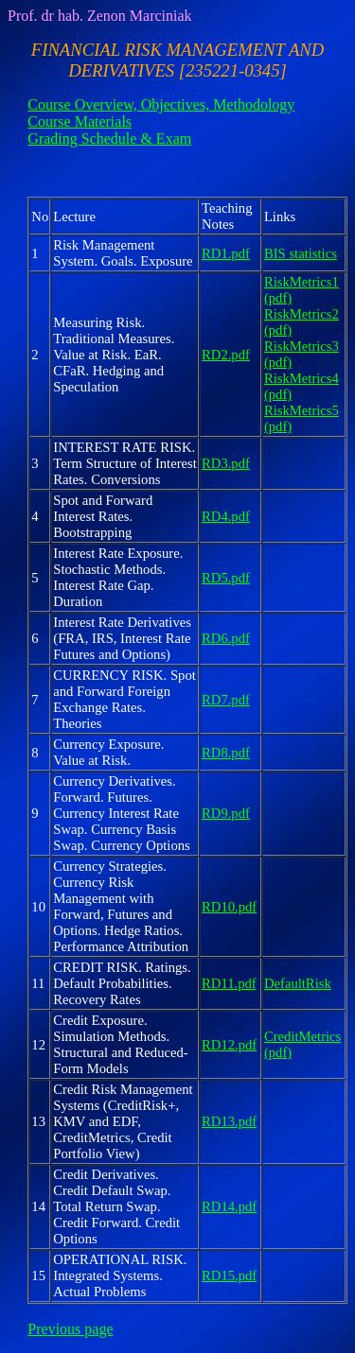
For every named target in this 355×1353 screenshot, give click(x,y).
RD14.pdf (229, 1206)
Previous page (70, 1329)
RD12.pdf (229, 1044)
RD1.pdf (226, 253)
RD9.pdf (226, 813)
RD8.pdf (226, 752)
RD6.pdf (226, 638)
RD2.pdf (226, 354)
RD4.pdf (226, 516)
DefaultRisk (297, 983)
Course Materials (79, 121)
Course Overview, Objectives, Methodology (160, 104)
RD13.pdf (229, 1121)
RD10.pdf (229, 906)
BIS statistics (300, 253)
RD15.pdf (229, 1275)
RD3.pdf (226, 463)
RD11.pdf (229, 983)
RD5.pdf (226, 577)
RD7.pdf (226, 699)
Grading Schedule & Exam (109, 138)
